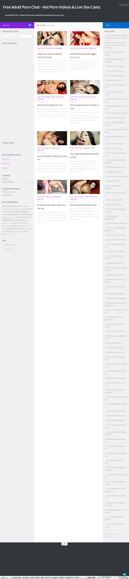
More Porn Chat (9, 249)
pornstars (19, 228)
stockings (17, 231)
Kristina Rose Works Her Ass (50, 105)
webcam (10, 234)
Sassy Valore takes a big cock (115, 144)
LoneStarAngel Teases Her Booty (116, 223)
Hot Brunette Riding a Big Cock (116, 420)
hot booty (27, 220)
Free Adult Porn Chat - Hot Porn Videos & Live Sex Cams (51, 7)
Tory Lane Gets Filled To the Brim (116, 240)
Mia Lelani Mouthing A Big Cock (116, 294)
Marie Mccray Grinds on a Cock (116, 352)
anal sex (13, 209)
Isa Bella (4, 168)
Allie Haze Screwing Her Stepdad (116, 411)
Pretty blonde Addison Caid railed (117, 176)
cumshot (13, 217)
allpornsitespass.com (11, 206)
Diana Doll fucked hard (114, 181)
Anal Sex (48, 148)
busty (18, 214)
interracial (24, 223)
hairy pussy (28, 217)
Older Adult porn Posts (9, 192)
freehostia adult (108, 534)
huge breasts (17, 223)
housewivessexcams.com (7, 223)
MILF (20, 226)
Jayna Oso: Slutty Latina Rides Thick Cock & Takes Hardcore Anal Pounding (115, 45)
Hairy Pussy (41, 48)
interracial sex (5, 226)
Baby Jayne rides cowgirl (114, 148)
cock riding (26, 214)
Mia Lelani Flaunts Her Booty (115, 251)
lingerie (17, 226)
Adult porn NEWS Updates (11, 155)
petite (29, 226)
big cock (11, 211)
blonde (24, 211)
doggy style (20, 217)
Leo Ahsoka (5, 159)
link (127, 547)
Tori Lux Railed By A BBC (114, 343)
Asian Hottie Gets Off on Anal (83, 205)
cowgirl (4, 217)
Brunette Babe (83, 48)
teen (26, 231)
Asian (80, 97)
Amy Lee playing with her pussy (116, 167)
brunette (12, 214)
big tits (18, 211)
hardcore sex (19, 220)
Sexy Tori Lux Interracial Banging (116, 298)
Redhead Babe (58, 48)
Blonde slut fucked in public (115, 200)
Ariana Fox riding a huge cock (116, 118)
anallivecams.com (6, 209)
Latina (12, 225)
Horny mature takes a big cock (116, 76)
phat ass (4, 229)
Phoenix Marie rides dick (114, 80)
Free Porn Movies (9, 245)
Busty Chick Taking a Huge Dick (116, 235)
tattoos (22, 231)
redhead (26, 229)
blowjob (4, 214)
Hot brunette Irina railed (114, 204)
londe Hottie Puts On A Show (115, 331)
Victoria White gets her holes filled (117, 113)
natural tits (25, 226)
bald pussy (24, 209)
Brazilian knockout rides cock (116, 66)
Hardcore (49, 48)
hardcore (7, 220)
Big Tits (85, 97)
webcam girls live (110, 537)
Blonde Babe (56, 197)
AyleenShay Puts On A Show (115, 263)
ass (20, 209)
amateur (24, 206)
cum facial (9, 217)
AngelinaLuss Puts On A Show (116, 275)
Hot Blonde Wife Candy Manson (116, 378)
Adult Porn (73, 48)
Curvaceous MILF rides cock (115, 71)
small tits (8, 231)
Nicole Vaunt (6, 163)
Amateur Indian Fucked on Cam (116, 416)
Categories (5, 179)
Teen (92, 148)
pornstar (11, 228)
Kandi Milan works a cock (114, 172)
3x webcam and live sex (115, 534)
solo (13, 231)
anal (28, 206)
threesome (5, 234)
